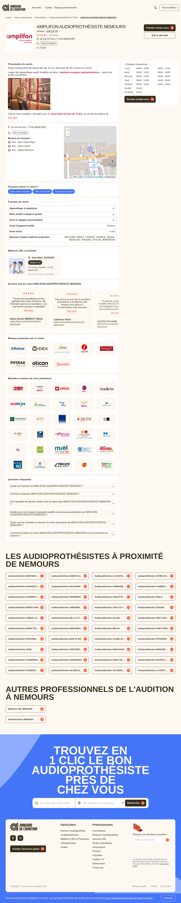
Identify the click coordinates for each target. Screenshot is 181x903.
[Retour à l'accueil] (28, 827)
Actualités (97, 855)
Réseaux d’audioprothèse (105, 835)
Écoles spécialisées (102, 843)
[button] (90, 149)
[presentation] (154, 850)
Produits (96, 851)
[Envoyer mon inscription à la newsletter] (167, 840)
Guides (48, 7)
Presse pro (97, 867)
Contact (153, 886)
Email (43, 47)
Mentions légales (139, 886)
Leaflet (78, 177)
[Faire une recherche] (155, 8)
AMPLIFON (52, 31)
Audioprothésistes (70, 835)
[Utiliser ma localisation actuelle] (122, 803)
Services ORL (99, 839)
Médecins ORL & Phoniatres (75, 839)
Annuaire (37, 7)
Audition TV (98, 859)
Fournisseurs (98, 831)
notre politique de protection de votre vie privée (129, 898)
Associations (98, 847)
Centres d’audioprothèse (73, 831)
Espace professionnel (66, 7)
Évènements (98, 863)
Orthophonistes (68, 843)
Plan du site (165, 886)
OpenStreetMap (95, 177)
